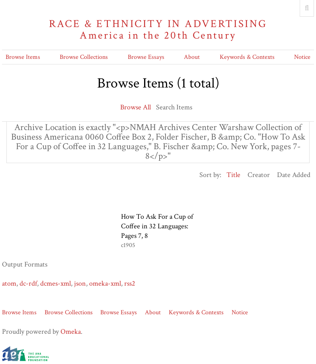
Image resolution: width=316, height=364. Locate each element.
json (80, 283)
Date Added (293, 174)
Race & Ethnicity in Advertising (158, 29)
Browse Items (23, 57)
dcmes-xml (55, 283)
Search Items (174, 107)
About (192, 57)
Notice (302, 57)
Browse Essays (146, 57)
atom (9, 283)
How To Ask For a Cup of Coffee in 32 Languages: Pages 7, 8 (157, 226)
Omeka (70, 331)
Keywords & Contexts (247, 57)
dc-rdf (28, 283)
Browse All (135, 107)
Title (233, 174)
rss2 (129, 283)
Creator (259, 174)
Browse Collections (84, 57)
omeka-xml (105, 283)
